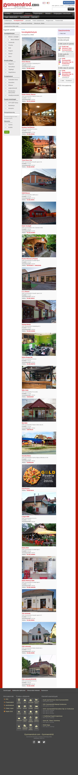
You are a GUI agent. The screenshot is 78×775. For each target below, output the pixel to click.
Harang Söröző (26, 324)
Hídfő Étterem (26, 193)
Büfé (9, 48)
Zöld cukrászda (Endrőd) (29, 679)
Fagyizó (10, 50)
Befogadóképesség (9, 112)
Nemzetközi (11, 66)
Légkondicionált (12, 88)
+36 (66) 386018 (30, 298)
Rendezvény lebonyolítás (11, 91)
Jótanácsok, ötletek (39, 23)
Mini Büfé (24, 423)
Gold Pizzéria (26, 488)
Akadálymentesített (13, 95)
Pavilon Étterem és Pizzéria (30, 258)
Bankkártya (11, 105)
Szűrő (6, 132)
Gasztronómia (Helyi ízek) (11, 26)
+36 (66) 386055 (30, 68)
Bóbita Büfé (25, 547)
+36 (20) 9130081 (30, 331)
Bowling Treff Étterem (28, 127)
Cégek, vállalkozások (11, 17)
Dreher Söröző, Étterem (29, 94)
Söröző (10, 53)
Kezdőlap (7, 13)
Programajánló (38, 13)
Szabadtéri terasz (13, 79)
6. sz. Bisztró (25, 291)
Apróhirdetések (24, 17)
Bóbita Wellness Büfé (28, 580)
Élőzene (10, 85)
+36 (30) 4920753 (30, 364)
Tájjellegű (11, 69)
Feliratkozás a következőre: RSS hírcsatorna (58, 88)
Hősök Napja (46, 725)
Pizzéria (10, 45)
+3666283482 (37, 265)
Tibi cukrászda (26, 613)
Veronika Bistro (26, 455)
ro (48, 3)
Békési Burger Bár (27, 357)
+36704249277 (30, 265)
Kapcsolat (34, 17)
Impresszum (44, 690)
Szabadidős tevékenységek (11, 23)
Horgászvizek (49, 20)
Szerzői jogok (7, 690)
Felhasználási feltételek (33, 690)
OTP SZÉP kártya (13, 102)
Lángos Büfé (25, 516)
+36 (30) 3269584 (30, 554)
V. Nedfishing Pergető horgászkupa (52, 716)
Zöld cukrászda (26, 646)
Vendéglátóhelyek (18, 20)
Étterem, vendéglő (13, 36)
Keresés (71, 9)
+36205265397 (30, 396)
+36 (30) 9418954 (30, 232)
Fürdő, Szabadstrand (38, 20)
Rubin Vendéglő (26, 226)
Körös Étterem (26, 61)
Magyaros (11, 64)
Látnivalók (28, 20)
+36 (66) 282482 (30, 166)
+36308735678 (30, 490)
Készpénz (11, 108)
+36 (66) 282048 (30, 134)
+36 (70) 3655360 (30, 101)
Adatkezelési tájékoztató (18, 690)
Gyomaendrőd (18, 13)
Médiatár (48, 13)
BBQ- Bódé (25, 390)
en (44, 3)
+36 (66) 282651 (30, 620)
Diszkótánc (11, 82)
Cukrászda (11, 42)
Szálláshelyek (8, 20)
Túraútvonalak (59, 20)
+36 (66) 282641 (30, 199)
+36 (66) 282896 (30, 653)
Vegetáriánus (12, 72)
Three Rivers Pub (27, 160)
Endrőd (10, 127)
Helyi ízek (63, 33)
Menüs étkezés (15, 39)
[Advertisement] (39, 759)
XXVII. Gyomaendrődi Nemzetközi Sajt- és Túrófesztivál (58, 708)
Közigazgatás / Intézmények (63, 13)
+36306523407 (30, 462)
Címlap (23, 29)
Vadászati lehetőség (26, 23)
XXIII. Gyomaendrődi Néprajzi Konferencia (54, 704)
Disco (10, 56)
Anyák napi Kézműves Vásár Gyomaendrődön (67, 48)
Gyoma (10, 124)
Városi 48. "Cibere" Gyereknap (51, 720)
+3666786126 (29, 429)
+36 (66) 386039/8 (30, 587)
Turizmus (28, 13)
